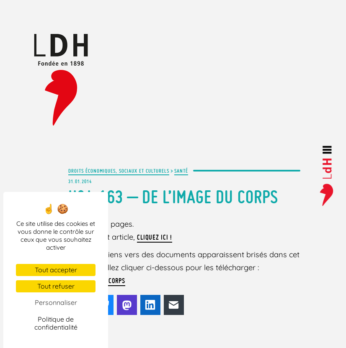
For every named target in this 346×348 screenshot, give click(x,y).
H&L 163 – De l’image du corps (173, 196)
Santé (181, 170)
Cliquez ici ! (154, 237)
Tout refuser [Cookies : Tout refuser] (56, 286)
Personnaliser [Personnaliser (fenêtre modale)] (56, 302)
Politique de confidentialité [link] (55, 323)
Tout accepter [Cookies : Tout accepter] (56, 270)
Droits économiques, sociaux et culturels (118, 170)
